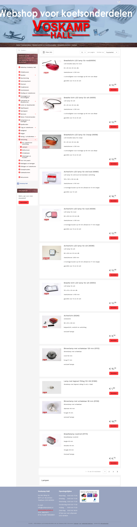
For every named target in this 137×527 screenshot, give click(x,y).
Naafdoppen (25, 108)
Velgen (23, 133)
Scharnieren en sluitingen (25, 120)
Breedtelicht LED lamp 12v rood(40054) (80, 60)
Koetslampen (25, 90)
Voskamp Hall (22, 183)
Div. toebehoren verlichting (27, 143)
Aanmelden (23, 202)
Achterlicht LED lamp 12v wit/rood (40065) (81, 172)
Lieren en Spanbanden (28, 105)
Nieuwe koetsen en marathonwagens (44, 45)
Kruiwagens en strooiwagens (25, 96)
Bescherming (25, 78)
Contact (74, 45)
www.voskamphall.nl (45, 510)
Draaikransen (25, 87)
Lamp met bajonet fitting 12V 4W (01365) (80, 381)
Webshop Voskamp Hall (28, 67)
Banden (28, 75)
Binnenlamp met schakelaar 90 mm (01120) (81, 401)
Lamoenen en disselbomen (28, 101)
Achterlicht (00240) (71, 316)
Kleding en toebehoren (28, 93)
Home (18, 45)
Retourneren (24, 177)
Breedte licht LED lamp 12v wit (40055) (80, 98)
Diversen (23, 84)
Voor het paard (25, 160)
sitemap (76, 523)
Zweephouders (25, 169)
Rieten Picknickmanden (28, 117)
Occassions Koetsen (64, 45)
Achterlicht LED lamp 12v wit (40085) (79, 246)
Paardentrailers (26, 45)
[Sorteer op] (111, 52)
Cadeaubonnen (25, 172)
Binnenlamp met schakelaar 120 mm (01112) (81, 348)
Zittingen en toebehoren (28, 166)
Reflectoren (26, 150)
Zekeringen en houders (26, 156)
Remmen (28, 114)
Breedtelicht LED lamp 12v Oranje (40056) (81, 135)
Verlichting (28, 139)
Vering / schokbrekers (28, 136)
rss (80, 523)
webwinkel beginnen (87, 523)
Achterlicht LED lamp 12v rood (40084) (79, 209)
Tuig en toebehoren (28, 127)
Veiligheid (23, 130)
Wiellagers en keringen (28, 163)
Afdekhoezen (25, 72)
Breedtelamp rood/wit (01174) (76, 434)
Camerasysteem (26, 81)
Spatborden (24, 124)
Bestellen (114, 89)
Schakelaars (26, 153)
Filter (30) (47, 52)
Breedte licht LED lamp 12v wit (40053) (80, 283)
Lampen (24, 147)
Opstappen (24, 111)
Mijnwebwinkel (104, 523)
